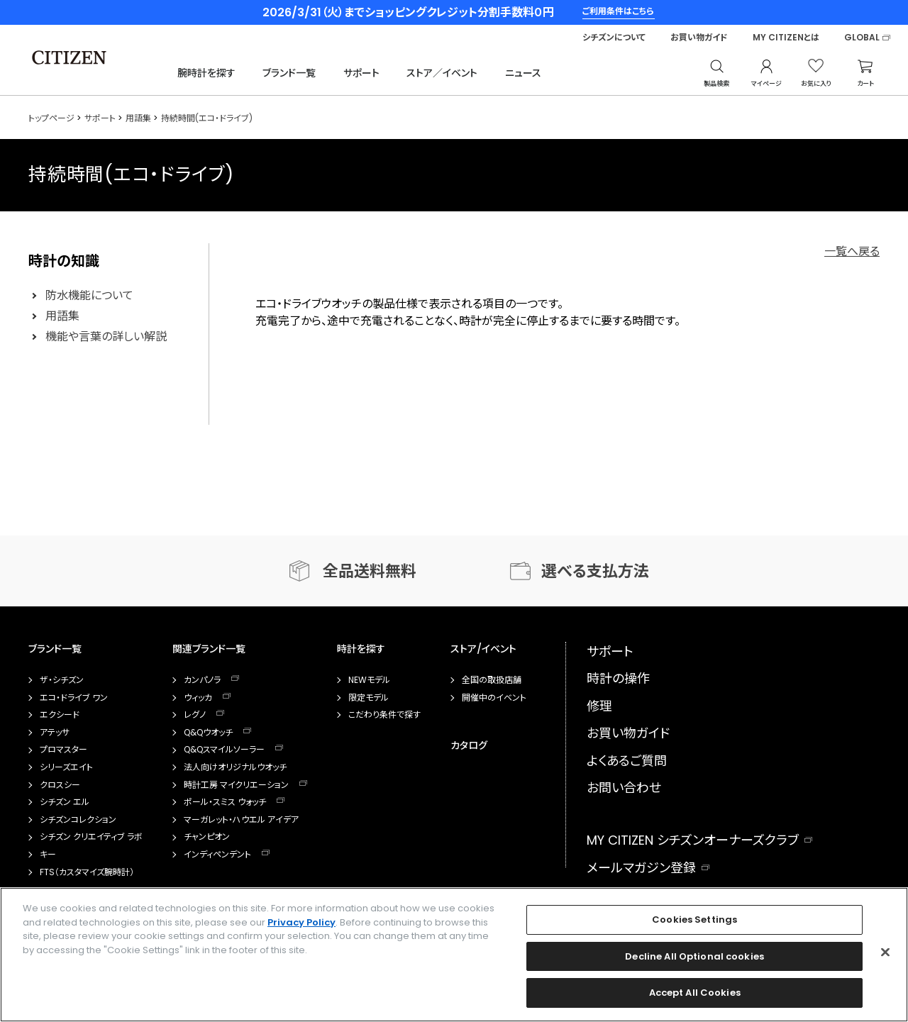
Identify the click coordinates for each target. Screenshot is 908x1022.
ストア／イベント (441, 73)
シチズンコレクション (78, 820)
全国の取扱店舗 (491, 680)
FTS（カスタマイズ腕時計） (87, 872)
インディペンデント (217, 854)
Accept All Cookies (695, 992)
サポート (361, 73)
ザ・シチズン (62, 680)
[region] (454, 954)
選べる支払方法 (595, 571)
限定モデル (368, 698)
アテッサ (55, 732)
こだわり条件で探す (384, 715)
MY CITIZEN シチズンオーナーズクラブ (693, 840)
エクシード (59, 715)
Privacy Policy (301, 922)
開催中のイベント (494, 698)
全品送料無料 (369, 571)
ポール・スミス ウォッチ (225, 802)
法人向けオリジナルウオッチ (235, 767)
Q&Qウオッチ (208, 732)
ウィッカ (198, 698)
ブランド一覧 (289, 73)
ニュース (523, 73)
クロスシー (60, 785)
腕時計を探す (206, 73)
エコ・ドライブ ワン (74, 698)
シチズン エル (64, 802)
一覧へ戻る (852, 251)
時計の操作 (618, 678)
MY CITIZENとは (786, 38)
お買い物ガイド (699, 38)
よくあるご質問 (627, 760)
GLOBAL (862, 38)
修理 (599, 706)
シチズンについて (614, 38)
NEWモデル (369, 680)
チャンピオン (207, 837)
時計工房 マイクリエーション (236, 785)
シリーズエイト (66, 767)
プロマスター (63, 749)
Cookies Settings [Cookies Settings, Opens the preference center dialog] (694, 919)
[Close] (885, 952)
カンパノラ (202, 680)
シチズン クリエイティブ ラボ (91, 837)
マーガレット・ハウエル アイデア (241, 820)
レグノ (195, 715)
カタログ (468, 745)
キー (48, 854)
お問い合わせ (624, 787)
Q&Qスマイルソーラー (224, 749)
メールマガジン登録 (641, 868)
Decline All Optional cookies (694, 956)
